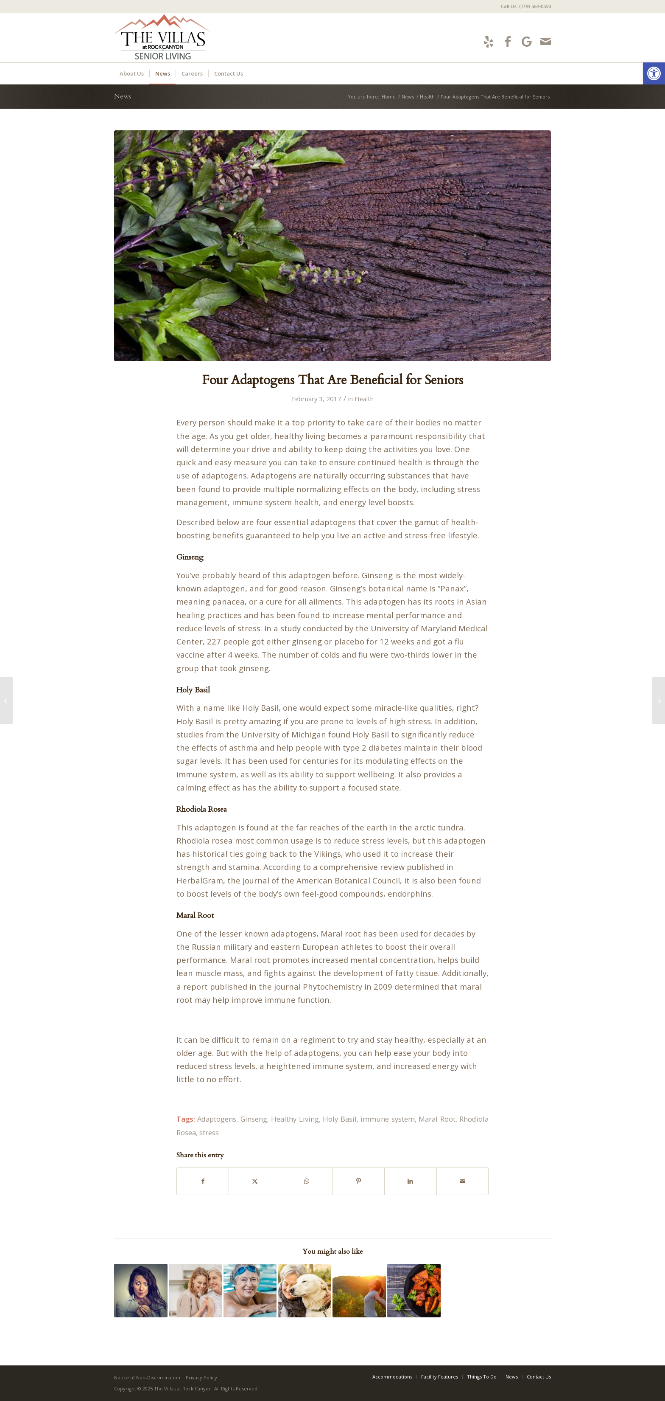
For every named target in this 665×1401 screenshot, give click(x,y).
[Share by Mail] (462, 1181)
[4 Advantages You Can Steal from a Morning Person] (658, 700)
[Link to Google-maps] (526, 41)
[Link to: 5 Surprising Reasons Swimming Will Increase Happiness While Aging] (250, 1290)
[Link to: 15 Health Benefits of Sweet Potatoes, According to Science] (414, 1290)
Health (364, 398)
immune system (387, 1119)
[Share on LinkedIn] (410, 1181)
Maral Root (437, 1119)
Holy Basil (339, 1119)
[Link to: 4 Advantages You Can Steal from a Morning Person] (359, 1290)
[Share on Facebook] (203, 1181)
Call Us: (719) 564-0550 (526, 6)
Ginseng (253, 1119)
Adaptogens (216, 1119)
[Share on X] (254, 1181)
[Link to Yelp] (488, 41)
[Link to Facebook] (507, 41)
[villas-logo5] (191, 37)
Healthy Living (295, 1119)
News (122, 96)
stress (209, 1132)
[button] (654, 73)
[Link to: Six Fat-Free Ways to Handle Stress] (141, 1290)
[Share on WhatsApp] (306, 1181)
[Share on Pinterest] (358, 1181)
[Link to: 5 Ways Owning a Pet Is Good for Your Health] (304, 1290)
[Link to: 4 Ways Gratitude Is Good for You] (195, 1290)
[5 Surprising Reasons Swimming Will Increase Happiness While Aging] (6, 700)
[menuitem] (524, 6)
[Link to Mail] (545, 41)
